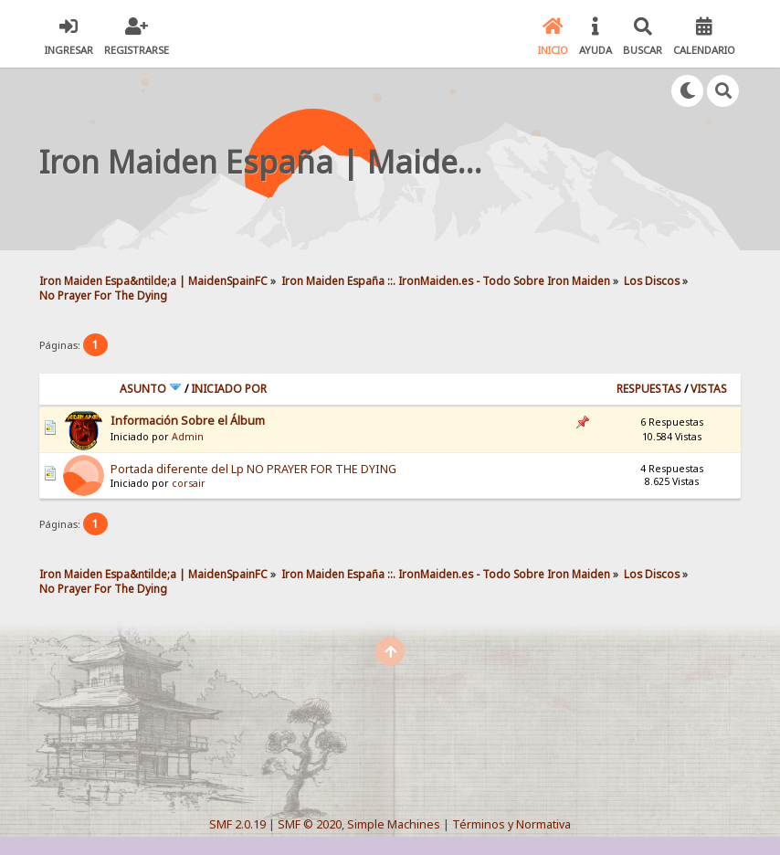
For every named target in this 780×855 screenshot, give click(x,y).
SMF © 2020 (310, 824)
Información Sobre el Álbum (188, 420)
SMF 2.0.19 (237, 824)
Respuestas (649, 388)
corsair (189, 483)
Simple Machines (393, 824)
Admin (188, 436)
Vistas (708, 388)
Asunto (151, 388)
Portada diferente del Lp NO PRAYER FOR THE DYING (253, 469)
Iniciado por (229, 388)
